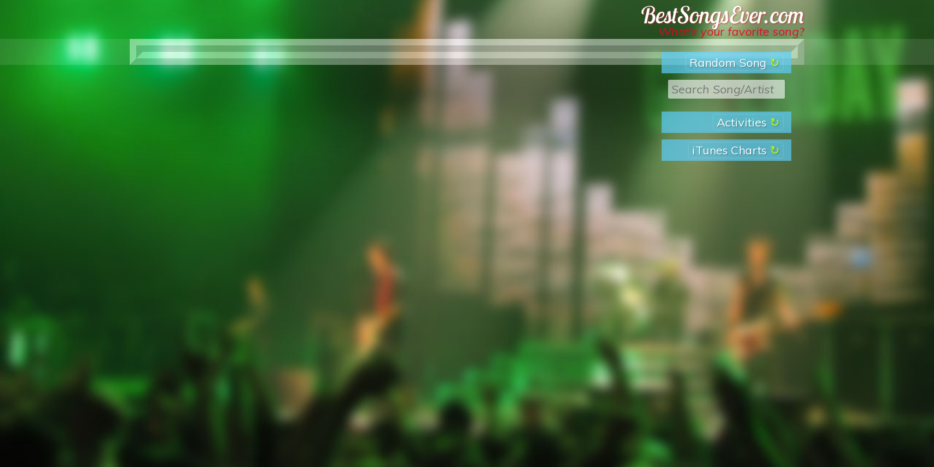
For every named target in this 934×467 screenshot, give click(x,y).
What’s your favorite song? (731, 31)
